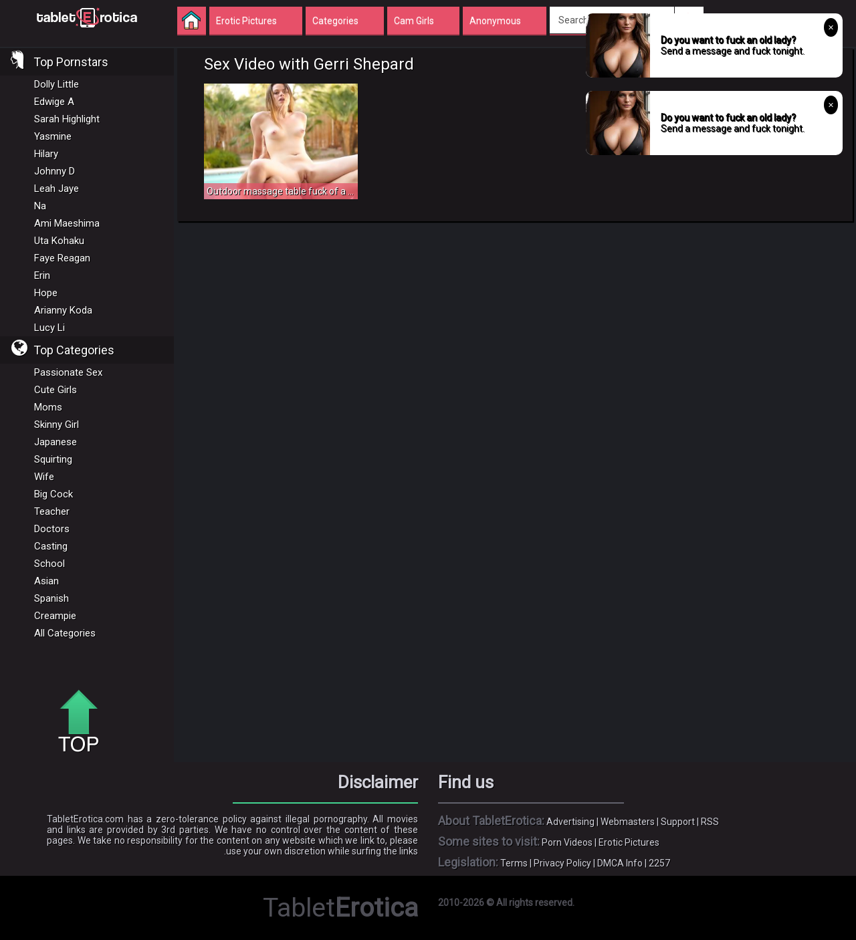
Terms (514, 863)
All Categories (65, 633)
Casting (51, 546)
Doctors (52, 529)
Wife (44, 477)
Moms (48, 407)
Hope (46, 293)
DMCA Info (620, 863)
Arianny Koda (63, 310)
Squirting (53, 459)
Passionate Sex (68, 372)
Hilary (46, 154)
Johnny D (54, 171)
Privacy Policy (562, 863)
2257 (659, 863)
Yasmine (53, 136)
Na (40, 206)
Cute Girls (55, 390)
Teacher (52, 511)
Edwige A (54, 102)
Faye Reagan (62, 258)
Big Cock (53, 494)
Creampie (55, 616)
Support (678, 821)
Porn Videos (567, 842)
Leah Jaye (56, 189)
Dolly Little (56, 84)
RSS (710, 821)
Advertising (570, 821)
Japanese (55, 442)
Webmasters (628, 821)
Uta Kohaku (59, 241)
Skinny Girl (56, 425)
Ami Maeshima (67, 223)
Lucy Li (49, 328)
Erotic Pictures (629, 842)
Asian (46, 581)
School (49, 564)
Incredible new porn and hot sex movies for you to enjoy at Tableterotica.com (87, 16)
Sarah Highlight (67, 119)
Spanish (51, 598)
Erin (42, 275)
